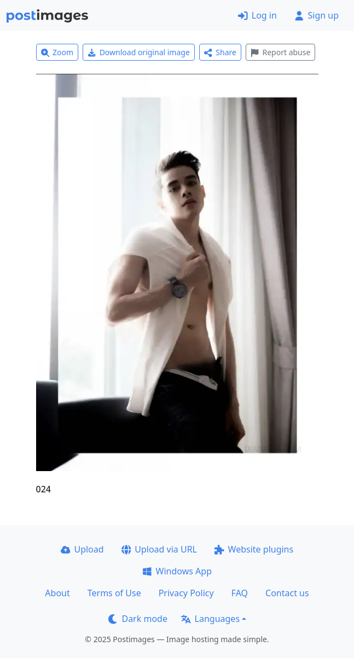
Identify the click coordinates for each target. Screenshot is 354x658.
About (57, 593)
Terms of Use (114, 593)
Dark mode (137, 619)
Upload (82, 549)
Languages (210, 619)
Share (220, 52)
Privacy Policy (186, 593)
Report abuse (280, 52)
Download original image (139, 52)
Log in (257, 15)
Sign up (316, 15)
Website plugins (253, 549)
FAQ (239, 593)
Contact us (287, 593)
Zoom (57, 52)
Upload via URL (159, 549)
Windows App (177, 571)
